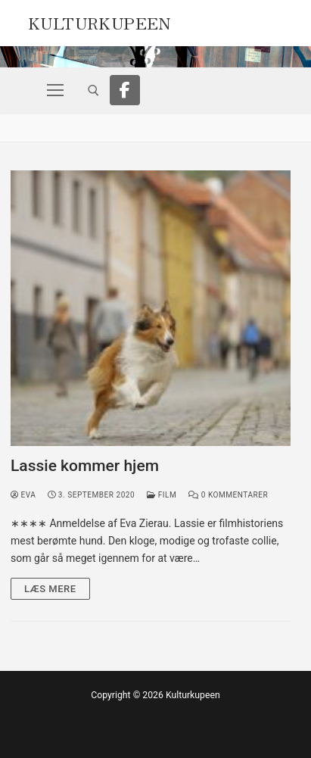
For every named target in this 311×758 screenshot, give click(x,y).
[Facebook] (125, 90)
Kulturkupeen (99, 21)
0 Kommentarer (228, 495)
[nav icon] (55, 90)
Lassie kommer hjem (85, 466)
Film (161, 495)
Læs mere (50, 588)
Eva (23, 495)
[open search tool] (93, 90)
